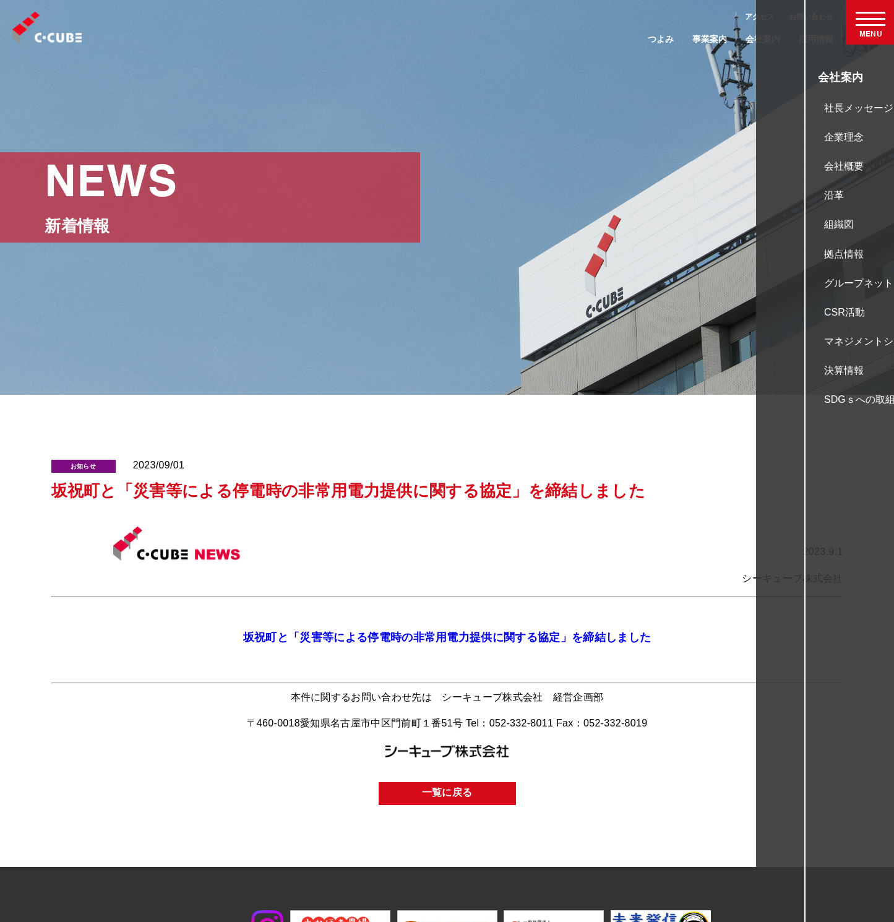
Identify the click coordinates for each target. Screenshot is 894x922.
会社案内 (763, 39)
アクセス (760, 16)
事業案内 (709, 39)
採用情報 (816, 39)
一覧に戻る (447, 793)
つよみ (661, 39)
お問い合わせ (811, 16)
